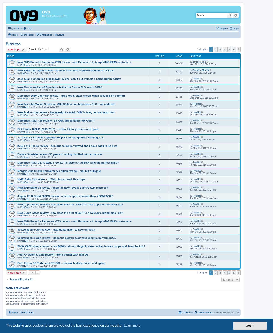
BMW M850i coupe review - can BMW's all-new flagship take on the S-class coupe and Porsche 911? (81, 246)
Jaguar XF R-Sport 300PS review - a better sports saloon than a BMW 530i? (65, 196)
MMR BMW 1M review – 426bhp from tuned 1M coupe (51, 179)
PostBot (24, 65)
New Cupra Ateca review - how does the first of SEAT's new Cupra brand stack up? (70, 204)
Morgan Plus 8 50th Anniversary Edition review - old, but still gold (59, 171)
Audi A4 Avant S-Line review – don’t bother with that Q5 (52, 254)
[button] (239, 49)
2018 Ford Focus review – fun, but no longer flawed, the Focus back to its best (67, 145)
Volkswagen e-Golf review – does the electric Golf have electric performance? (66, 237)
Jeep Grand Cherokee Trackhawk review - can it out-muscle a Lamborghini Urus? (69, 78)
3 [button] (220, 49)
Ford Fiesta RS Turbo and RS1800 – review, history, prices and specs (61, 263)
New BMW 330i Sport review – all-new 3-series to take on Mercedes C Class (65, 70)
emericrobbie (199, 62)
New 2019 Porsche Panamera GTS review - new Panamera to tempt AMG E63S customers (74, 62)
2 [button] (215, 49)
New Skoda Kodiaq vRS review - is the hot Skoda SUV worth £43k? (60, 87)
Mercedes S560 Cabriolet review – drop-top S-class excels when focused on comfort (71, 95)
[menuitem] (27, 28)
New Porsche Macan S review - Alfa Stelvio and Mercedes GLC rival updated (66, 104)
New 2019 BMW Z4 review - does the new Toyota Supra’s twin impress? (62, 187)
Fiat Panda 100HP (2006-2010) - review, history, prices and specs (58, 129)
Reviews (13, 43)
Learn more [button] (132, 325)
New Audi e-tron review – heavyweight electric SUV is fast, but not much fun (66, 112)
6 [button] (234, 49)
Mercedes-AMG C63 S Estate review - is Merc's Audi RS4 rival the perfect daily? (68, 162)
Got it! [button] (250, 325)
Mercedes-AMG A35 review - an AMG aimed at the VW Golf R (55, 120)
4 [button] (224, 49)
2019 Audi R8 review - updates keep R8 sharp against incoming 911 (60, 137)
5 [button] (229, 49)
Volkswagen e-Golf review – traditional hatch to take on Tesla (56, 229)
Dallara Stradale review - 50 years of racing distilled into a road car (59, 154)
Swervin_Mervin (201, 70)
